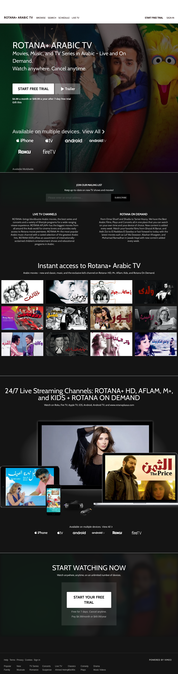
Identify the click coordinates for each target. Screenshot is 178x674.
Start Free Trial (33, 89)
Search (52, 17)
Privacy (20, 660)
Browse (41, 17)
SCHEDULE (64, 17)
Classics (72, 666)
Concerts (46, 666)
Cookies (28, 660)
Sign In (170, 17)
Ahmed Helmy (61, 670)
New (19, 666)
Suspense (46, 670)
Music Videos (100, 670)
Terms (12, 660)
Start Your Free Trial (89, 600)
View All (92, 131)
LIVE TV (75, 17)
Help (6, 660)
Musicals (21, 670)
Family (7, 670)
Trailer (67, 89)
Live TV (58, 666)
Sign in (37, 660)
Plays (83, 670)
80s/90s (71, 670)
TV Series (34, 666)
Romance (34, 670)
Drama (97, 666)
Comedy (84, 666)
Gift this (17, 102)
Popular (7, 666)
